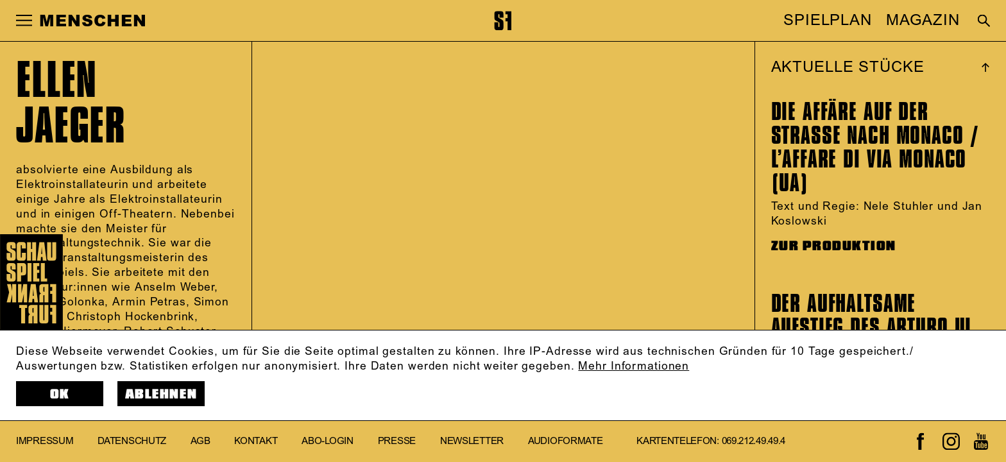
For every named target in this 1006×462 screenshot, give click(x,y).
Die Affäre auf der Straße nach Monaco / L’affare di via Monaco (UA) (875, 147)
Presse (397, 441)
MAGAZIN (923, 20)
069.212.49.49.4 (753, 441)
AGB (200, 441)
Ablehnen (161, 394)
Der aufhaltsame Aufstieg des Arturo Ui (871, 315)
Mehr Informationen (633, 366)
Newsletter (472, 441)
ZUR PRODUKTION (833, 246)
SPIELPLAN (827, 20)
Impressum (44, 441)
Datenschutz (132, 441)
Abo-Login (327, 441)
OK (60, 394)
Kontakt (255, 441)
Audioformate (565, 441)
